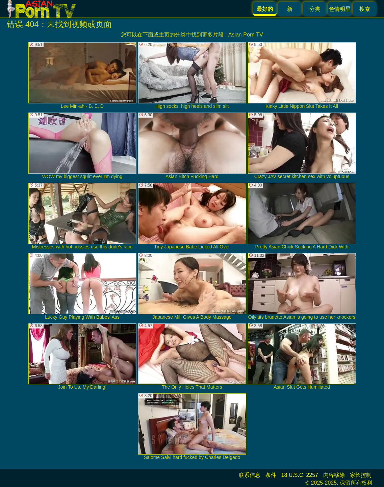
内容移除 (334, 475)
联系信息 (249, 475)
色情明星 (340, 9)
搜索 (364, 9)
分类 (314, 9)
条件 (270, 475)
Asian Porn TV (245, 35)
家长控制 (361, 475)
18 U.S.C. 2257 (299, 475)
